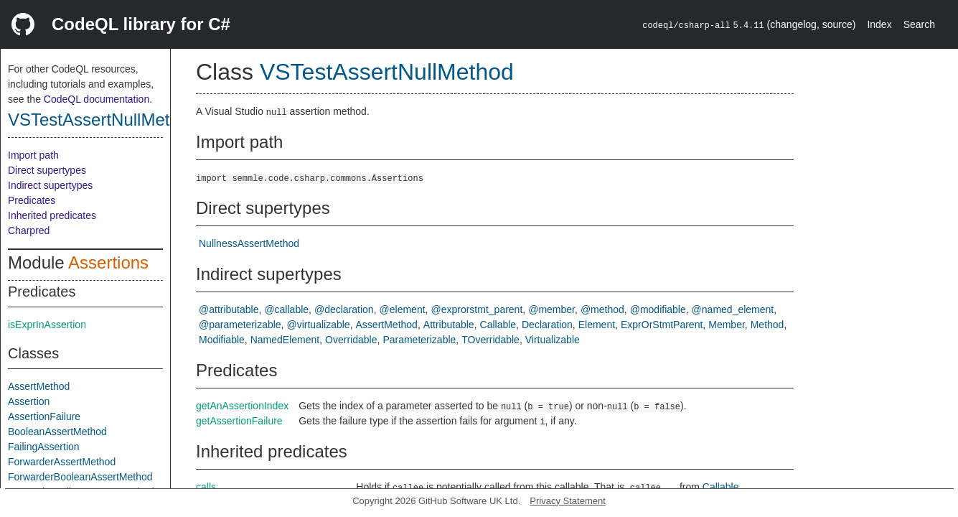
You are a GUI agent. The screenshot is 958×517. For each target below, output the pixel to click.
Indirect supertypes (50, 185)
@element (403, 309)
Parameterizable (419, 339)
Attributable (448, 324)
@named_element (733, 309)
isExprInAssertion (47, 324)
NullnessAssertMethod (249, 243)
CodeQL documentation (96, 99)
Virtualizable (552, 339)
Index (879, 24)
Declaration (547, 324)
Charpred (29, 230)
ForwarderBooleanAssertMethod (80, 477)
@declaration (344, 309)
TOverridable (490, 339)
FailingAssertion (44, 446)
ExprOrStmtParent (662, 324)
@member (551, 309)
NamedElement (285, 339)
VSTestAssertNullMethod (103, 119)
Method (767, 324)
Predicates (31, 200)
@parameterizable (240, 324)
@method (602, 309)
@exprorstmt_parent (476, 309)
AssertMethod (39, 386)
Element (596, 324)
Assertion (29, 401)
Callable (498, 324)
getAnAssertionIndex (242, 405)
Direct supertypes (47, 170)
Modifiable (222, 339)
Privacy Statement (568, 500)
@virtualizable (318, 324)
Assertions (108, 262)
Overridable (351, 339)
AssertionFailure (44, 416)
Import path (33, 155)
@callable (286, 309)
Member (726, 324)
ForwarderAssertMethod (62, 461)
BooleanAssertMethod (57, 431)
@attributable (228, 309)
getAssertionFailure (239, 421)
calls (206, 487)
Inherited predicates (52, 215)
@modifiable (658, 309)
